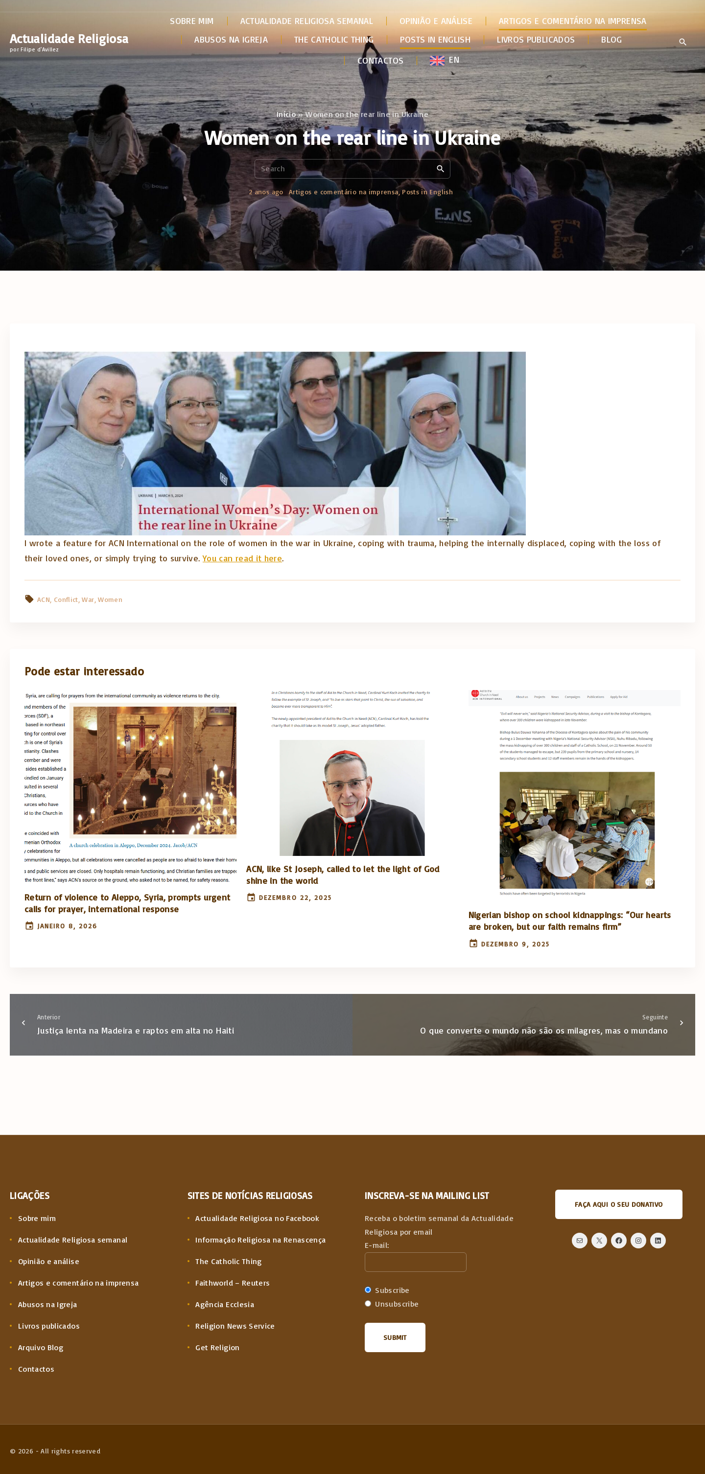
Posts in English (427, 191)
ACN (43, 599)
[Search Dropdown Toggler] (682, 42)
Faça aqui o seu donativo (619, 1204)
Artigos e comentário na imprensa (344, 191)
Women (110, 599)
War (88, 599)
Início (286, 114)
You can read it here (242, 558)
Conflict (66, 599)
